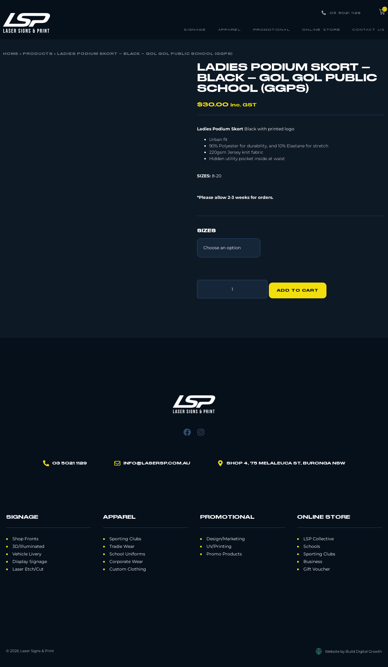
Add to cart (300, 288)
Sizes (206, 231)
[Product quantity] (232, 288)
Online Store (321, 29)
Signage (195, 29)
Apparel (229, 29)
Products (38, 53)
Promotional (271, 29)
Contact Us (369, 29)
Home (10, 53)
